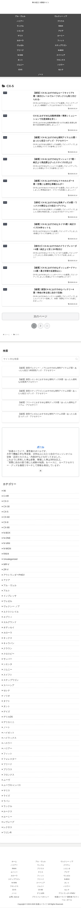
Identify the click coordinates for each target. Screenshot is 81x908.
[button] (76, 359)
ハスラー (66, 887)
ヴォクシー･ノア (67, 862)
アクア (66, 872)
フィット (40, 876)
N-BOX (66, 879)
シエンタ (66, 869)
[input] (40, 359)
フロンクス (14, 887)
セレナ (66, 890)
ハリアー (14, 865)
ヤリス (40, 872)
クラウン (66, 865)
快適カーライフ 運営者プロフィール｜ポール (67, 898)
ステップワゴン (14, 879)
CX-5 (14, 890)
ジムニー (40, 887)
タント (66, 883)
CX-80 (40, 890)
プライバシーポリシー (40, 897)
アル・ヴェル (40, 862)
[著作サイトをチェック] (40, 470)
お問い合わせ (14, 897)
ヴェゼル (66, 876)
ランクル (40, 865)
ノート (14, 894)
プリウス (40, 869)
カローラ (14, 876)
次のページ (40, 316)
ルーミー (14, 872)
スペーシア (40, 883)
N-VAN (14, 883)
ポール (40, 447)
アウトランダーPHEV (67, 894)
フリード (40, 879)
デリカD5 (40, 894)
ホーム (14, 862)
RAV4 (14, 869)
